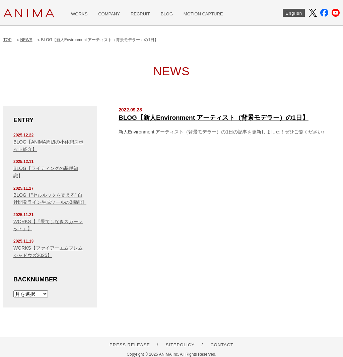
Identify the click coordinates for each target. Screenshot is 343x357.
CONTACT (221, 344)
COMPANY (109, 14)
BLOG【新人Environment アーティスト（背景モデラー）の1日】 (213, 117)
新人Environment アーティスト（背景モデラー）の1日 (176, 132)
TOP (7, 39)
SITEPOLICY (180, 344)
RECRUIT (140, 14)
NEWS (26, 39)
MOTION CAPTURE (203, 14)
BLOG (167, 14)
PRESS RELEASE (130, 344)
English (293, 13)
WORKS (79, 14)
